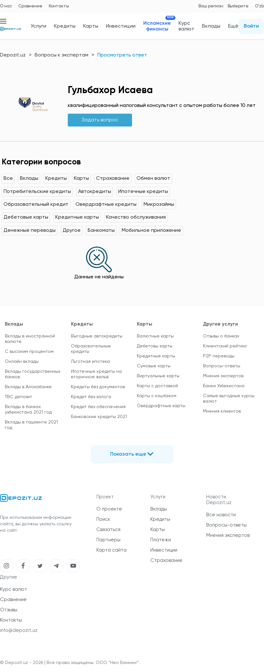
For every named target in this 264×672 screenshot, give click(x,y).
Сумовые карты (154, 366)
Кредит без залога (91, 397)
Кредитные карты (77, 217)
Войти (251, 26)
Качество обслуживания (136, 217)
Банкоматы (101, 230)
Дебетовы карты (154, 346)
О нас (6, 6)
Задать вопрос (100, 120)
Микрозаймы (159, 204)
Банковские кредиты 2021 (99, 417)
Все (8, 178)
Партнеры (108, 539)
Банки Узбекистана (223, 386)
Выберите (238, 6)
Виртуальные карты (158, 376)
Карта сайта (111, 550)
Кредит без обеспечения (98, 407)
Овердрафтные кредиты (105, 204)
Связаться (108, 529)
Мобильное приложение (151, 230)
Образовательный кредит (36, 204)
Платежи (160, 539)
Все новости (221, 514)
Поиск (103, 519)
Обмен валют (153, 178)
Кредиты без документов (98, 387)
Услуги (38, 26)
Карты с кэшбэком (156, 396)
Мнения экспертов (223, 376)
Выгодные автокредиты (96, 336)
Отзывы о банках (221, 336)
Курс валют (186, 26)
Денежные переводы (30, 230)
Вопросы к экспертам (61, 55)
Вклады (211, 26)
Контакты (59, 6)
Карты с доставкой (157, 386)
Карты (90, 26)
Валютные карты (155, 336)
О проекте (109, 509)
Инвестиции (121, 26)
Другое (72, 230)
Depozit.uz (13, 55)
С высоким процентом (29, 351)
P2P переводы (218, 356)
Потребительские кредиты (37, 191)
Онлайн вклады (22, 361)
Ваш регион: (211, 6)
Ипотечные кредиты (143, 191)
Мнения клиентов (222, 411)
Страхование (112, 178)
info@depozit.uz (19, 630)
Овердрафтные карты (161, 406)
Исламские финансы (157, 26)
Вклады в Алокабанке (28, 387)
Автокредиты (94, 191)
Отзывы (8, 609)
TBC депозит (18, 397)
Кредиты (64, 26)
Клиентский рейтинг (225, 346)
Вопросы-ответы (221, 366)
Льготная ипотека (90, 361)
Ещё (233, 26)
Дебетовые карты (26, 217)
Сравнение (30, 6)
